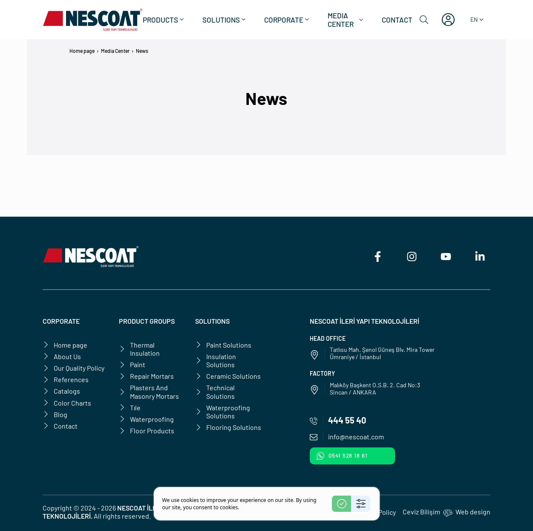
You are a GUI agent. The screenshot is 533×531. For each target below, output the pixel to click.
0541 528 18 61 (342, 456)
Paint (132, 364)
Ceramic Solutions (228, 376)
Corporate (287, 19)
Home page (82, 51)
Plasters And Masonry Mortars (149, 391)
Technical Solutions (215, 391)
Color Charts (67, 403)
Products (164, 19)
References (66, 379)
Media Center (346, 19)
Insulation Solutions (215, 360)
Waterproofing (146, 419)
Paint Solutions (223, 345)
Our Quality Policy (73, 368)
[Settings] (360, 504)
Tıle (130, 407)
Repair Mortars (146, 376)
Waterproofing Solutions (222, 411)
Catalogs (61, 391)
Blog (55, 414)
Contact (397, 19)
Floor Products (146, 431)
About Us (62, 356)
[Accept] (341, 504)
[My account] (448, 19)
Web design (472, 512)
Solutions (224, 19)
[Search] (423, 20)
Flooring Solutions (228, 427)
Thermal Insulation (139, 349)
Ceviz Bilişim (421, 512)
